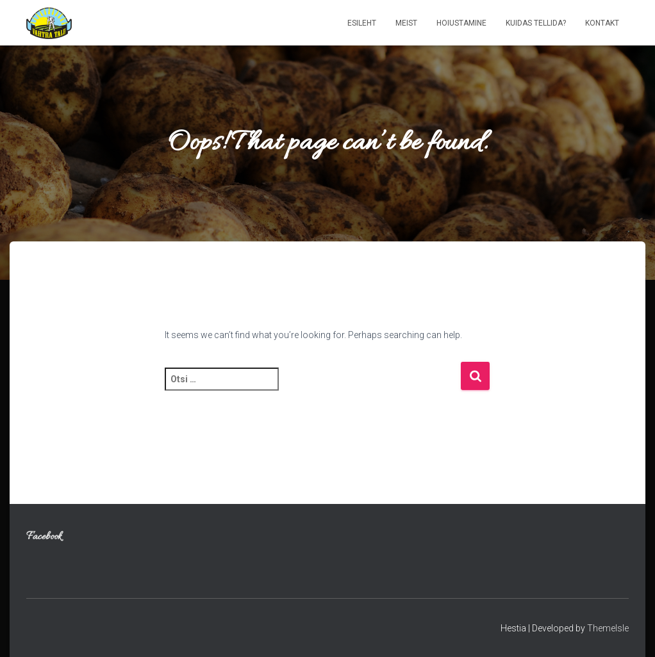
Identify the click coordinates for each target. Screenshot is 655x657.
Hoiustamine (461, 23)
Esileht (361, 23)
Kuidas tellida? (536, 23)
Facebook (44, 537)
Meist (406, 23)
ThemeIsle (608, 628)
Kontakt (602, 23)
